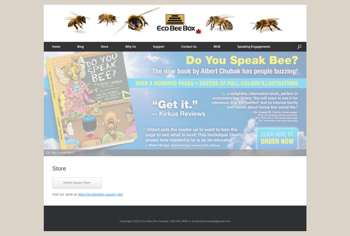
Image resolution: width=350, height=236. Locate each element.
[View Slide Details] (175, 104)
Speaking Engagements (253, 46)
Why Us (130, 46)
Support (158, 46)
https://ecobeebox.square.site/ (100, 194)
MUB (217, 46)
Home (56, 46)
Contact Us (189, 46)
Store (104, 46)
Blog (80, 46)
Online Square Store (76, 182)
